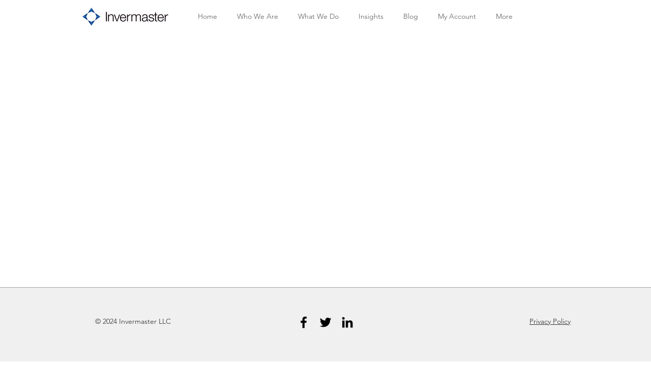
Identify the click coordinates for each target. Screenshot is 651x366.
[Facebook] (303, 322)
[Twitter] (325, 322)
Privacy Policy (550, 321)
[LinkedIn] (347, 322)
